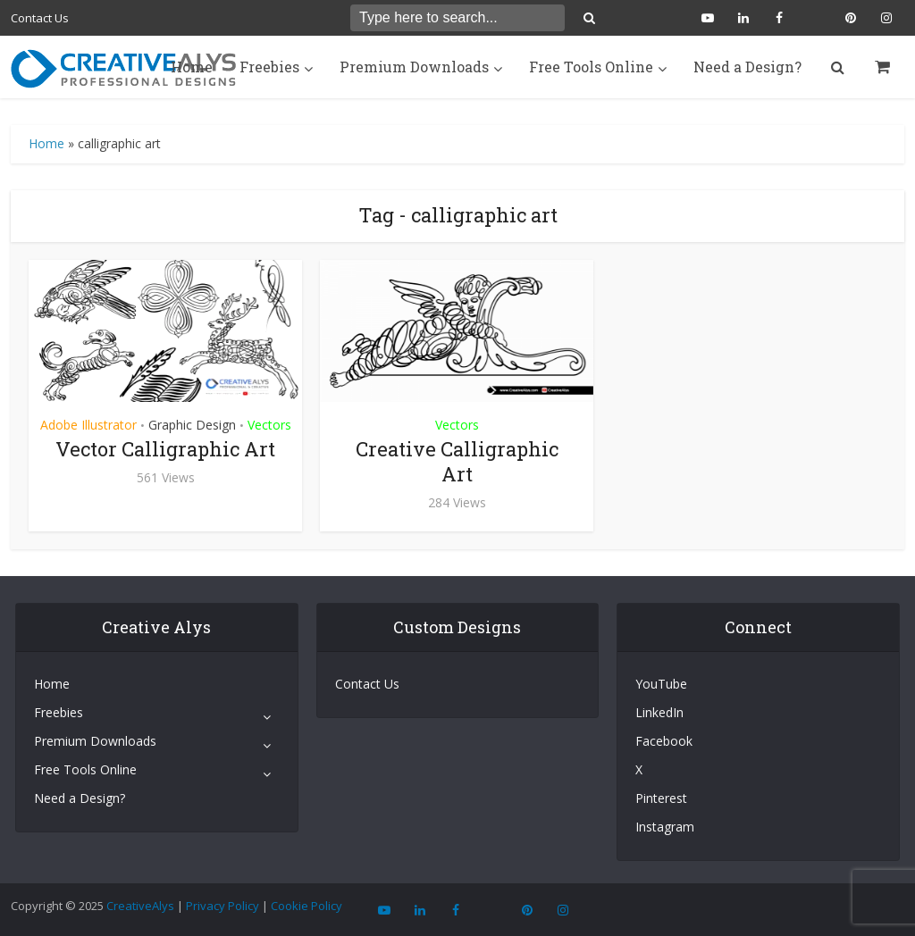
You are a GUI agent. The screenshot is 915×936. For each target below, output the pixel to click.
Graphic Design (192, 424)
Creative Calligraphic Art (457, 461)
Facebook (664, 740)
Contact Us (40, 18)
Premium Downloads (414, 66)
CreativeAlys (140, 906)
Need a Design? (747, 66)
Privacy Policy (222, 906)
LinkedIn (659, 712)
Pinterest (661, 798)
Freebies (269, 66)
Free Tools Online (591, 66)
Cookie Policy (306, 906)
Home (192, 66)
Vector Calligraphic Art (165, 449)
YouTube (661, 683)
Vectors (269, 424)
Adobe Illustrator (88, 424)
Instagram (664, 826)
